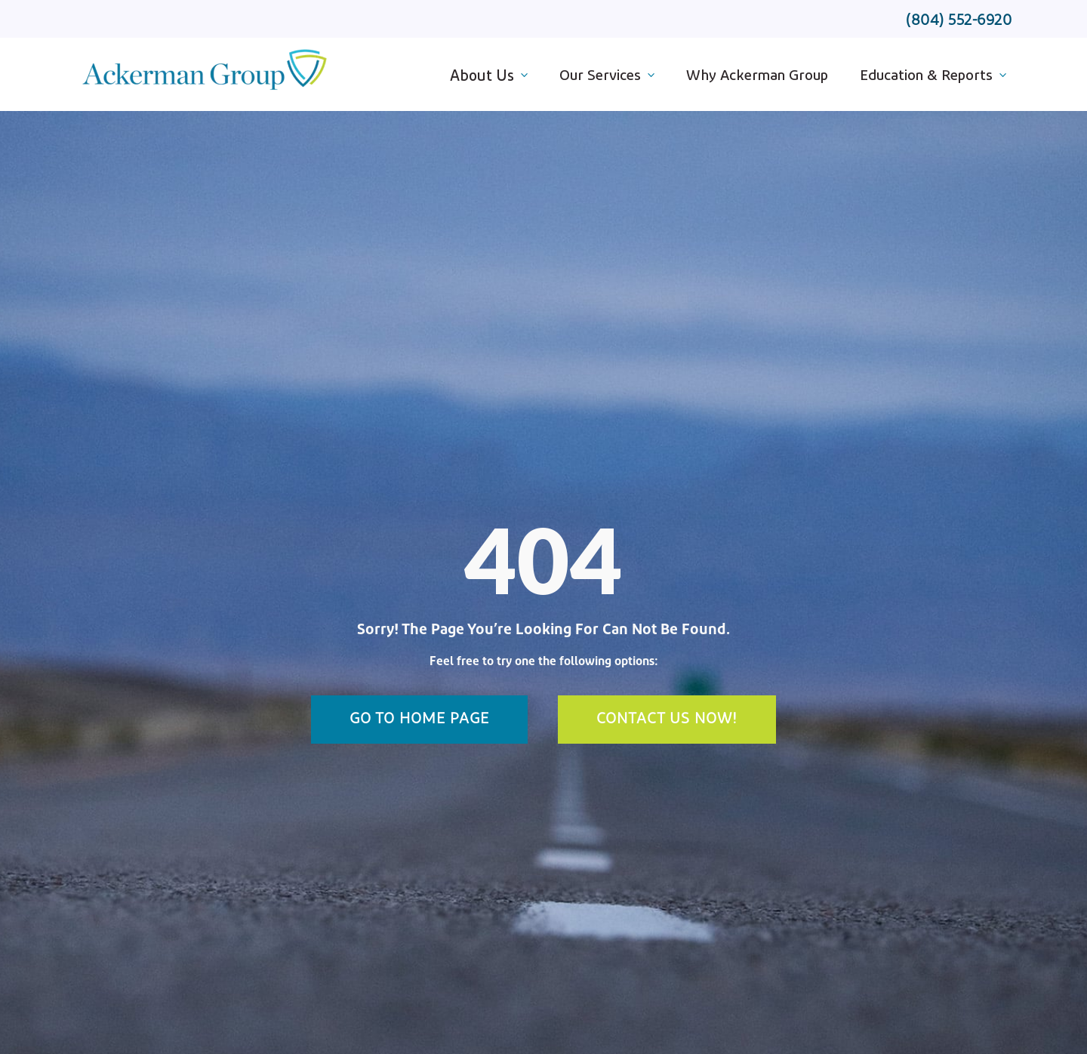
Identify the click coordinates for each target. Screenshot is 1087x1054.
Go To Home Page (419, 719)
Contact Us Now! (666, 719)
